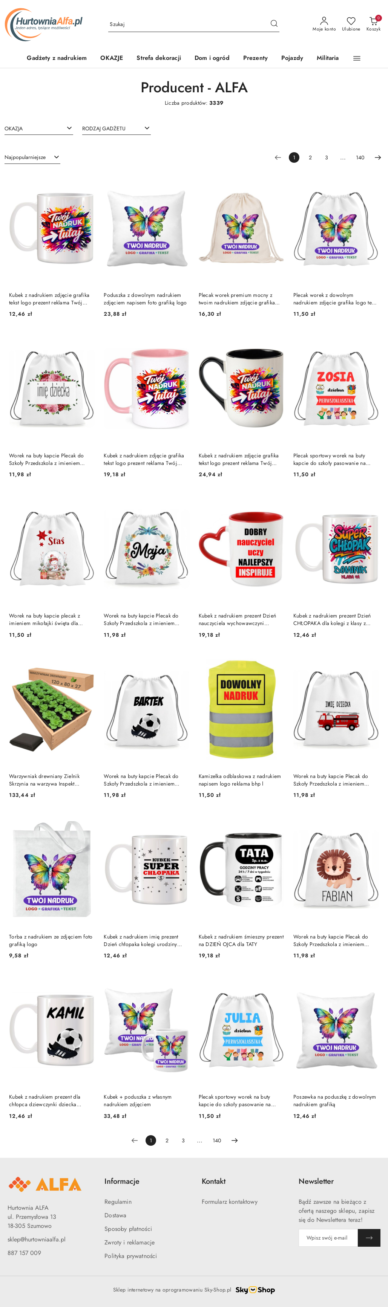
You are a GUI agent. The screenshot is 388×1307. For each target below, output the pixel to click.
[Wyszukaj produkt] (193, 24)
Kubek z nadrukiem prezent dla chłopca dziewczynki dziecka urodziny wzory (44, 1100)
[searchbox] (39, 128)
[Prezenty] (255, 58)
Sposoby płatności (128, 1228)
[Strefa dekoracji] (158, 58)
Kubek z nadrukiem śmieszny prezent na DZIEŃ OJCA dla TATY (241, 940)
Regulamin (117, 1201)
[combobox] (39, 128)
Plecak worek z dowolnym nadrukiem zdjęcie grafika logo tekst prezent (335, 298)
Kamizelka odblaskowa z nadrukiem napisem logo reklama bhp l (240, 779)
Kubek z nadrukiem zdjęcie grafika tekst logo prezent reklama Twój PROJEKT (49, 298)
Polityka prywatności (130, 1256)
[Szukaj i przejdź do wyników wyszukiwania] (274, 24)
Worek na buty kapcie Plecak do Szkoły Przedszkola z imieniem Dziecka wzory (46, 459)
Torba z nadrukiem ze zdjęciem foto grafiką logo (51, 940)
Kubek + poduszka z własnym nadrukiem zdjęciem (138, 1100)
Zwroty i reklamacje (129, 1242)
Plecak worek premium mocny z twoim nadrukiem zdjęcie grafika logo (237, 298)
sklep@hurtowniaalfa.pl (37, 1239)
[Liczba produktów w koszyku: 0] (373, 24)
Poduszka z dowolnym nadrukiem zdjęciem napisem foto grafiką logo (145, 298)
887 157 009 (24, 1253)
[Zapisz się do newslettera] (328, 1238)
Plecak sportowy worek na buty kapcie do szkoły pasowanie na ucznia (329, 459)
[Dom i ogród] (212, 58)
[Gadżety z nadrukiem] (57, 58)
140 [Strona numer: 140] (360, 157)
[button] (357, 58)
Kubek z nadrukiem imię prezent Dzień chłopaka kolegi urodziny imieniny (141, 940)
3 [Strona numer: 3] (326, 157)
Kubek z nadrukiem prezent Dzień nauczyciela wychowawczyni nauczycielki (237, 619)
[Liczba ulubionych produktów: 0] (351, 24)
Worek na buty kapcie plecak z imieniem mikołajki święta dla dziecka (44, 619)
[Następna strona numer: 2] (377, 157)
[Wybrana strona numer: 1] (294, 157)
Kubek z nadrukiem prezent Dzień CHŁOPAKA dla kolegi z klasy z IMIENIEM (332, 619)
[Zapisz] (369, 1238)
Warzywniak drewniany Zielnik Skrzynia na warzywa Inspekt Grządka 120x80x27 (44, 779)
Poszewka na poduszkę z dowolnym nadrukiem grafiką (334, 1100)
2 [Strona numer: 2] (310, 157)
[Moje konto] (324, 24)
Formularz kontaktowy (230, 1201)
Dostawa (115, 1215)
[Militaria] (328, 58)
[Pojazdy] (292, 58)
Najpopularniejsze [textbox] (25, 157)
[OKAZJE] (111, 58)
